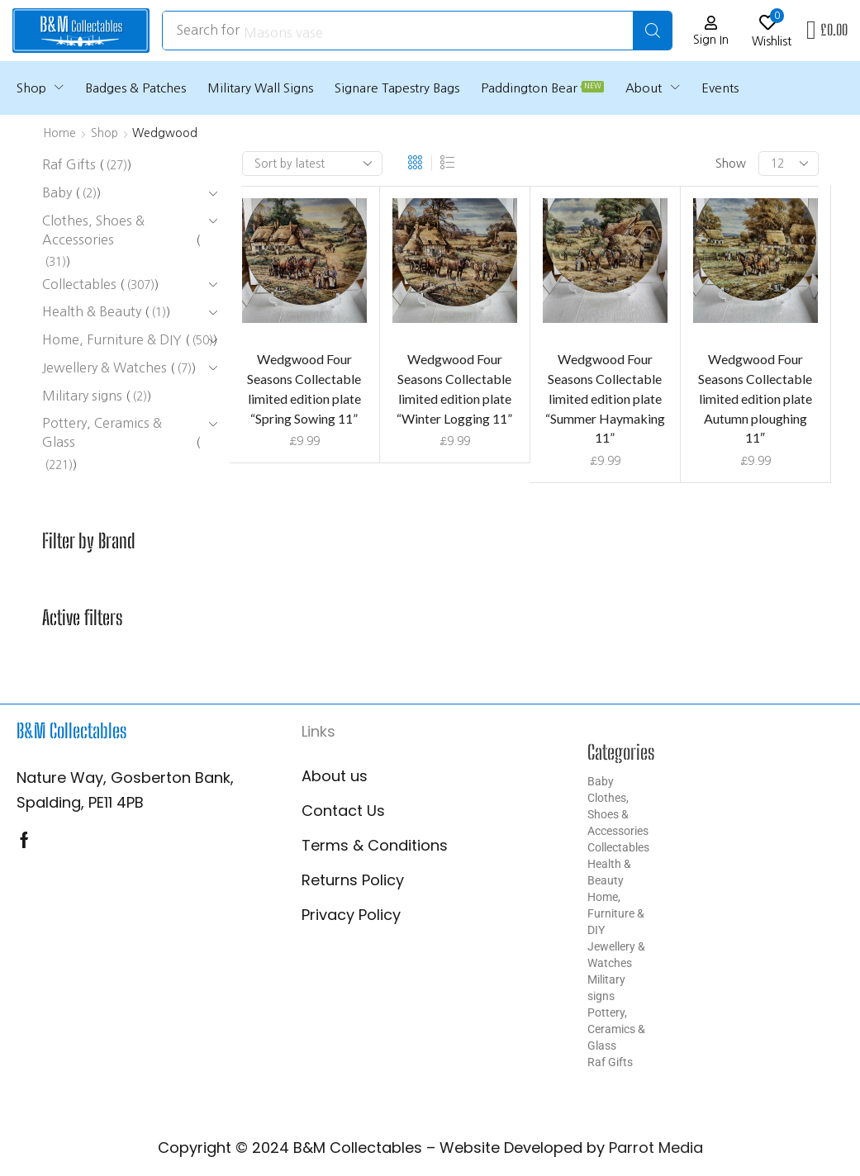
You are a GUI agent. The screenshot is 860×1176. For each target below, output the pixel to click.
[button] (711, 31)
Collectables (618, 847)
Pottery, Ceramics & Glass (616, 1029)
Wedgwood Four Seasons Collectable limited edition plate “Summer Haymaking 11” (605, 398)
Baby (600, 781)
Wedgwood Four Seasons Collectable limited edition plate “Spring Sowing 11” (304, 388)
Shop (104, 133)
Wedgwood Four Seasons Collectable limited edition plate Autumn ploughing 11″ (755, 398)
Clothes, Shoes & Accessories (618, 814)
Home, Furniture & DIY (615, 913)
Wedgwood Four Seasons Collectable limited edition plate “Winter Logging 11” (454, 388)
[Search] (652, 31)
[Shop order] (312, 163)
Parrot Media (656, 1147)
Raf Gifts (610, 1062)
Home (59, 133)
